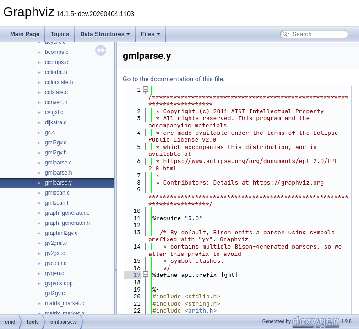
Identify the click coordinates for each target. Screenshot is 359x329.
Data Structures (105, 34)
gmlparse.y (58, 183)
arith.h (200, 310)
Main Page (24, 34)
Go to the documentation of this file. (174, 79)
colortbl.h (56, 72)
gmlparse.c (58, 162)
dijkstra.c (55, 122)
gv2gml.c (56, 243)
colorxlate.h (59, 82)
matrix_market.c (64, 303)
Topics (59, 34)
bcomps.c (56, 52)
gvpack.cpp (59, 283)
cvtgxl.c (54, 112)
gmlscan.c (57, 193)
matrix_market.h (64, 313)
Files (150, 34)
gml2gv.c (55, 142)
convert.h (56, 102)
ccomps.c (56, 62)
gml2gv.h (56, 152)
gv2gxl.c (55, 253)
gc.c (50, 132)
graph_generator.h (67, 223)
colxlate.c (56, 92)
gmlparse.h (58, 173)
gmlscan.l (56, 203)
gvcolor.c (55, 263)
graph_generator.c (67, 213)
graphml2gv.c (61, 233)
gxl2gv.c (55, 293)
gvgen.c (54, 273)
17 (132, 275)
